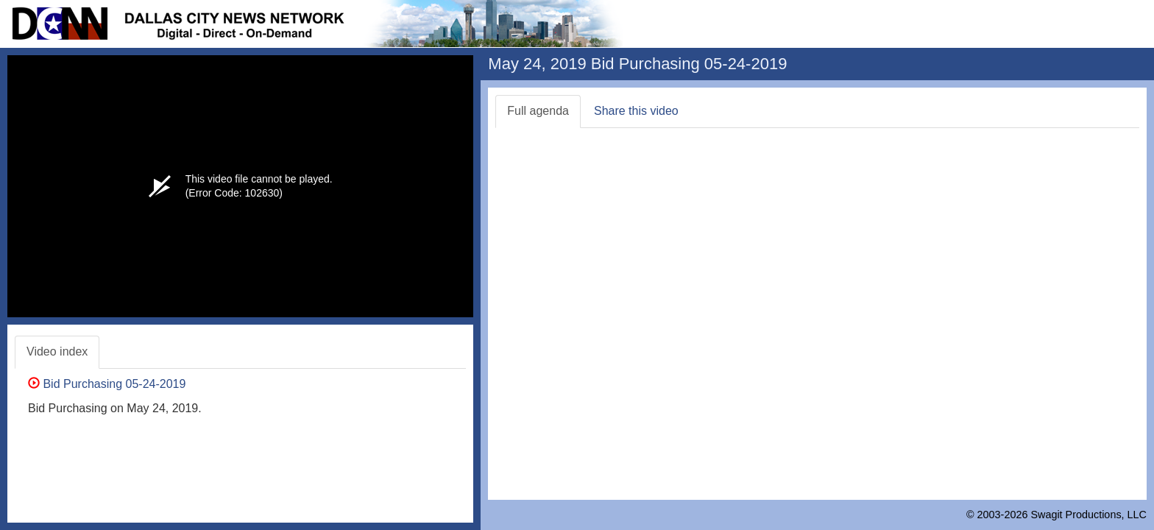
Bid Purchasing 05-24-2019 (106, 384)
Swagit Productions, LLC (1088, 514)
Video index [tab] (57, 351)
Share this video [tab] (636, 111)
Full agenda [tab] (538, 111)
